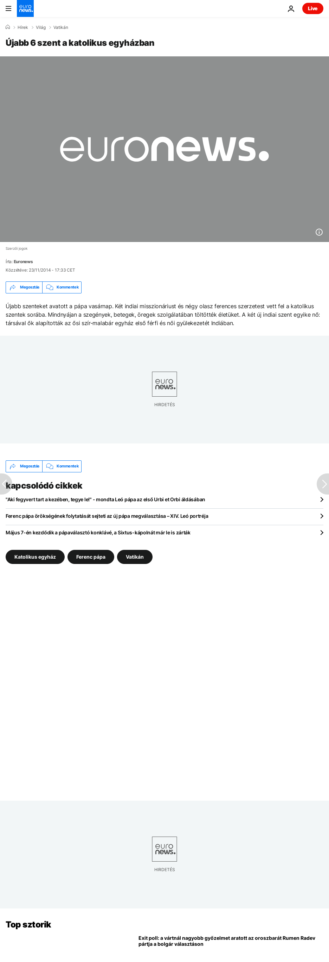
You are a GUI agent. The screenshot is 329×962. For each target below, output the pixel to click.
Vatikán (60, 27)
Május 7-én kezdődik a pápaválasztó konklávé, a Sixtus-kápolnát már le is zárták (98, 532)
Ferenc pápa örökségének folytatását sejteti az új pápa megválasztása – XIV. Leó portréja (107, 516)
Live (313, 8)
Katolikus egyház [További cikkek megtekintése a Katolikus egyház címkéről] (35, 556)
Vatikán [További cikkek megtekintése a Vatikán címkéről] (135, 556)
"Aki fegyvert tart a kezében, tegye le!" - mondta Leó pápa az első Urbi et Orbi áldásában (105, 499)
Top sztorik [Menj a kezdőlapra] (28, 924)
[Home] (8, 27)
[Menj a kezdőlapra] (25, 8)
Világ (41, 27)
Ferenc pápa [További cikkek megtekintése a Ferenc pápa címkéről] (90, 556)
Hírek (23, 27)
